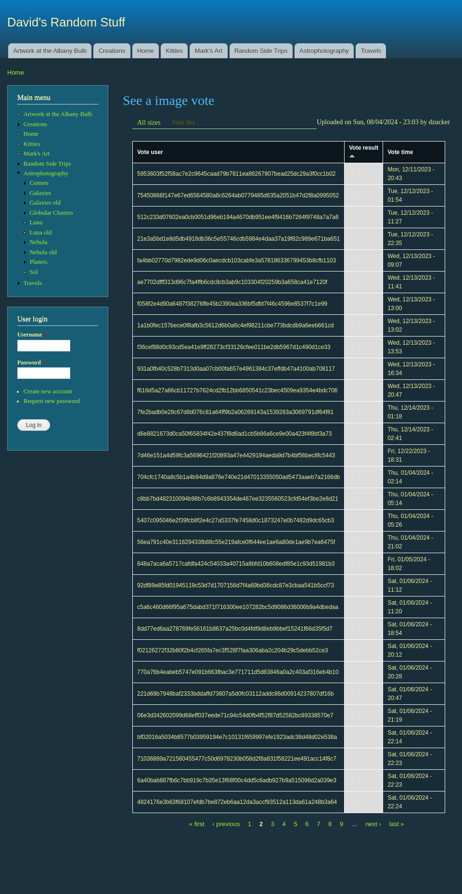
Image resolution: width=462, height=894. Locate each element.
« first (197, 824)
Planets (39, 262)
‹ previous (226, 824)
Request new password (52, 401)
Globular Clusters (52, 212)
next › (373, 824)
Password (31, 362)
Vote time (400, 152)
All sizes (149, 122)
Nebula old (43, 252)
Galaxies (40, 193)
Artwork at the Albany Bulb (49, 50)
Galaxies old (45, 202)
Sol (34, 272)
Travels (371, 50)
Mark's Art (208, 50)
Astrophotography (324, 50)
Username (31, 334)
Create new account (48, 391)
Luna (36, 222)
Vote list (183, 122)
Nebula (39, 242)
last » (396, 824)
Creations (112, 50)
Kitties (174, 50)
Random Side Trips (261, 50)
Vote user (150, 152)
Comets (39, 183)
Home (145, 50)
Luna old (41, 232)
